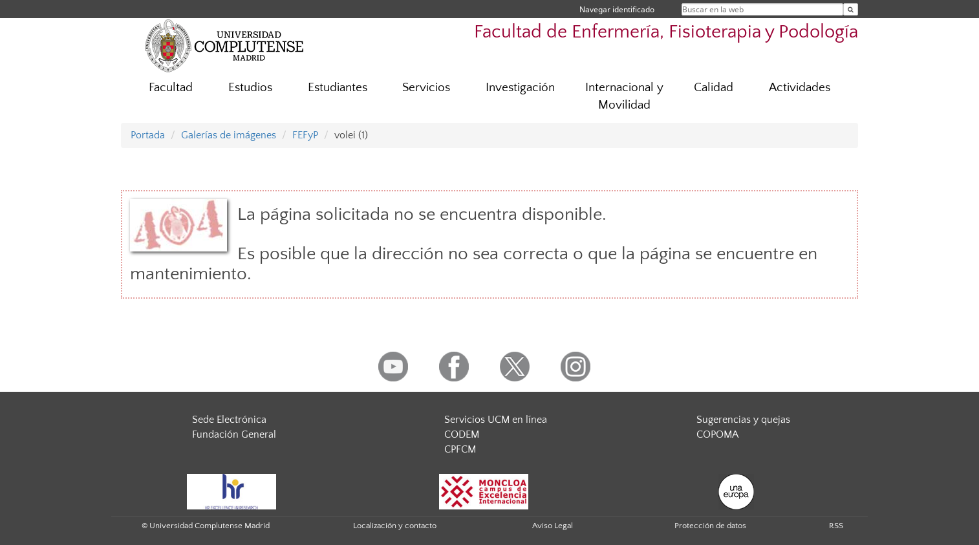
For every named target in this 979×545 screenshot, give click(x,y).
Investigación (520, 87)
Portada (148, 135)
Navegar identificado (616, 9)
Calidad (713, 87)
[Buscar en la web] (850, 9)
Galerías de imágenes (228, 135)
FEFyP (305, 135)
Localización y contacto (394, 525)
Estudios (250, 87)
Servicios (426, 87)
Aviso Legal (552, 525)
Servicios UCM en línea (495, 419)
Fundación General (234, 434)
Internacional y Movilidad (624, 96)
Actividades (799, 87)
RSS (836, 525)
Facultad (171, 87)
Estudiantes (337, 87)
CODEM (461, 434)
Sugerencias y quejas (743, 419)
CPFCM (460, 449)
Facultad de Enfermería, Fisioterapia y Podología (666, 32)
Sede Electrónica (229, 419)
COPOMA (717, 434)
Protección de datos (710, 525)
